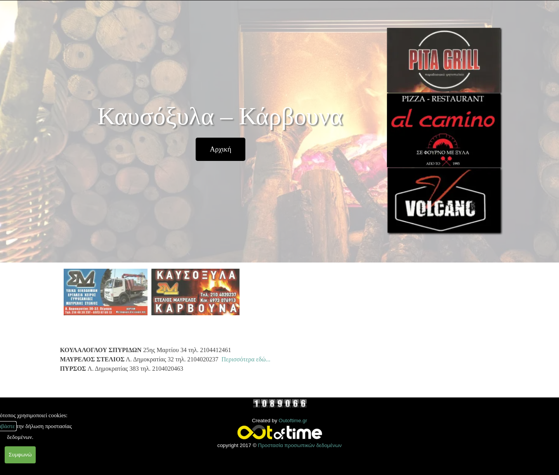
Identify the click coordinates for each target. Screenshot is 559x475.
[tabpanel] (221, 359)
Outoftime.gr (293, 420)
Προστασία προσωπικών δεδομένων (300, 445)
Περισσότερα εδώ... (245, 359)
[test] (220, 149)
